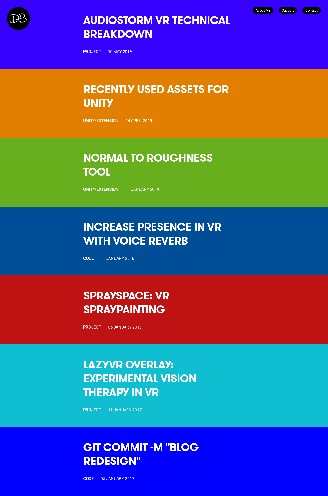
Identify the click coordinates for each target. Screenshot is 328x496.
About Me (263, 10)
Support (288, 10)
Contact (311, 10)
